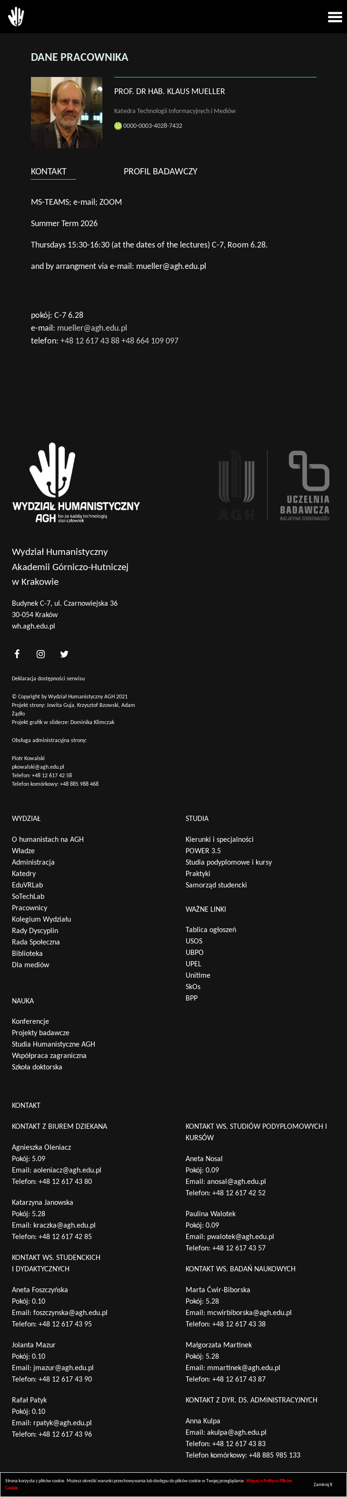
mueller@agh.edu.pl (92, 328)
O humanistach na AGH (48, 840)
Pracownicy (29, 908)
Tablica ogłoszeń (211, 930)
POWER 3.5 (203, 851)
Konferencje (30, 1022)
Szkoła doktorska (37, 1067)
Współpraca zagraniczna (49, 1056)
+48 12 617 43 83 (239, 1444)
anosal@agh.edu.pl (236, 1182)
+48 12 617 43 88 (89, 341)
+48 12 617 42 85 (65, 1237)
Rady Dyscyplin (35, 931)
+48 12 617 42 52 (239, 1193)
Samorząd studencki (216, 885)
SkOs (193, 987)
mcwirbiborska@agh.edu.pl (249, 1313)
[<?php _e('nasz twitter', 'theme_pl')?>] (64, 654)
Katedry (24, 874)
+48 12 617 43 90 (65, 1379)
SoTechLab (28, 897)
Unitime (198, 976)
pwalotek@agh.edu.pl (240, 1237)
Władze (23, 851)
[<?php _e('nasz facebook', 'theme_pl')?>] (17, 654)
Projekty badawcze (40, 1033)
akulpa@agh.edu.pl (237, 1433)
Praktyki (198, 874)
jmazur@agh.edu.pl (63, 1368)
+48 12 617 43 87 (239, 1379)
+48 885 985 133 (274, 1455)
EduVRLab (27, 885)
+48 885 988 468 (79, 784)
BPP (192, 998)
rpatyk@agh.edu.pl (62, 1423)
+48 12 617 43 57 (239, 1248)
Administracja (33, 863)
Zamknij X (323, 1484)
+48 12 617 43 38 (239, 1324)
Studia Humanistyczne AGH (53, 1045)
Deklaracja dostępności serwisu (48, 679)
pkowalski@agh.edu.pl (38, 767)
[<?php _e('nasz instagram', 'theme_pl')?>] (40, 654)
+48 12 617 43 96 (65, 1435)
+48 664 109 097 (149, 341)
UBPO (195, 953)
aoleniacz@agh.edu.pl (67, 1170)
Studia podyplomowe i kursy (229, 863)
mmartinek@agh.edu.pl (243, 1368)
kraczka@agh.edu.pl (64, 1226)
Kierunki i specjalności (220, 840)
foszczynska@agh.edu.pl (70, 1313)
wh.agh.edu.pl (33, 626)
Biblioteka (27, 954)
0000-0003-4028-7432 (148, 126)
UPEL (193, 964)
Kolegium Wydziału (41, 920)
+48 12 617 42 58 (52, 776)
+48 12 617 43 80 (65, 1182)
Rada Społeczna (36, 942)
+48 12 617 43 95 (65, 1324)
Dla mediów (30, 965)
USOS (194, 941)
